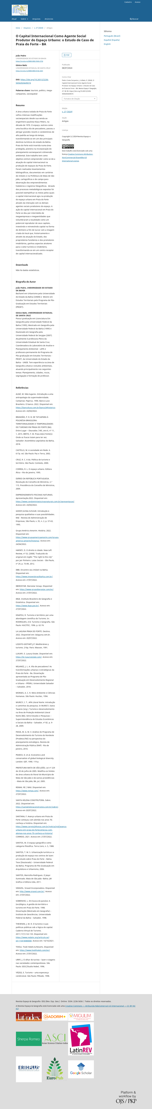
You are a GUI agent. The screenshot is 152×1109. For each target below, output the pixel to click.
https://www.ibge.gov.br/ (27, 605)
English (107, 44)
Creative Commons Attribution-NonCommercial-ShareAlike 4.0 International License (77, 157)
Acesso (137, 2)
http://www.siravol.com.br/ (32, 891)
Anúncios (49, 19)
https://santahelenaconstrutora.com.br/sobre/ (37, 807)
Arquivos (36, 19)
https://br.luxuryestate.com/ (29, 657)
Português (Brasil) (112, 36)
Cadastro (128, 2)
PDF (67, 55)
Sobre (24, 19)
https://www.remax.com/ (27, 790)
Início (18, 28)
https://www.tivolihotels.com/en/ (35, 950)
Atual (14, 19)
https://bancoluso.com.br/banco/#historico (35, 407)
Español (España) (112, 40)
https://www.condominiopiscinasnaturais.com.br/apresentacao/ (45, 501)
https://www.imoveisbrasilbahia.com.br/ (34, 576)
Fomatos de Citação (72, 98)
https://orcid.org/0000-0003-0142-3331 (29, 71)
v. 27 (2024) (38, 28)
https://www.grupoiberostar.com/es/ (36, 589)
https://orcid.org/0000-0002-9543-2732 (29, 61)
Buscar (134, 19)
